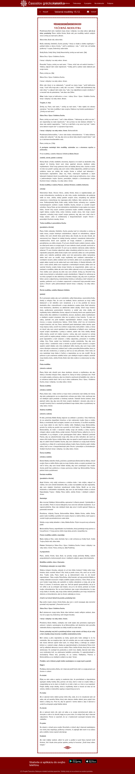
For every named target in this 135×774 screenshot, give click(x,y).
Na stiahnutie (99, 3)
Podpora (110, 3)
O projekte (87, 3)
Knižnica (67, 3)
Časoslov (46, 3)
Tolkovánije (77, 3)
